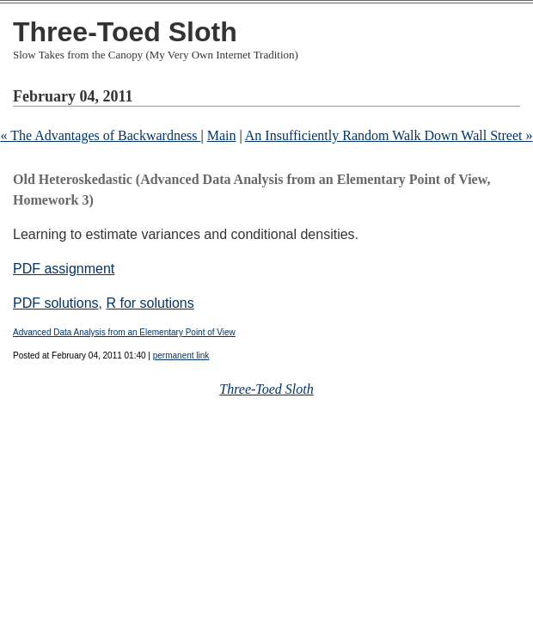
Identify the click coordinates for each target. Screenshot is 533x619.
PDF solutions (56, 303)
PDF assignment (63, 268)
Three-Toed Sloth (125, 31)
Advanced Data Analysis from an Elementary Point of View (124, 332)
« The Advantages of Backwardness (100, 135)
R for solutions (149, 303)
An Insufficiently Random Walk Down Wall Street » (389, 135)
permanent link (181, 355)
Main (221, 135)
